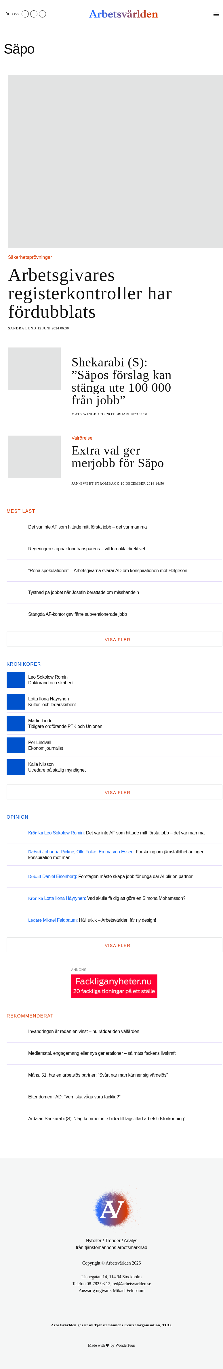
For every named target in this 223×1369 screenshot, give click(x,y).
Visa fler (117, 639)
